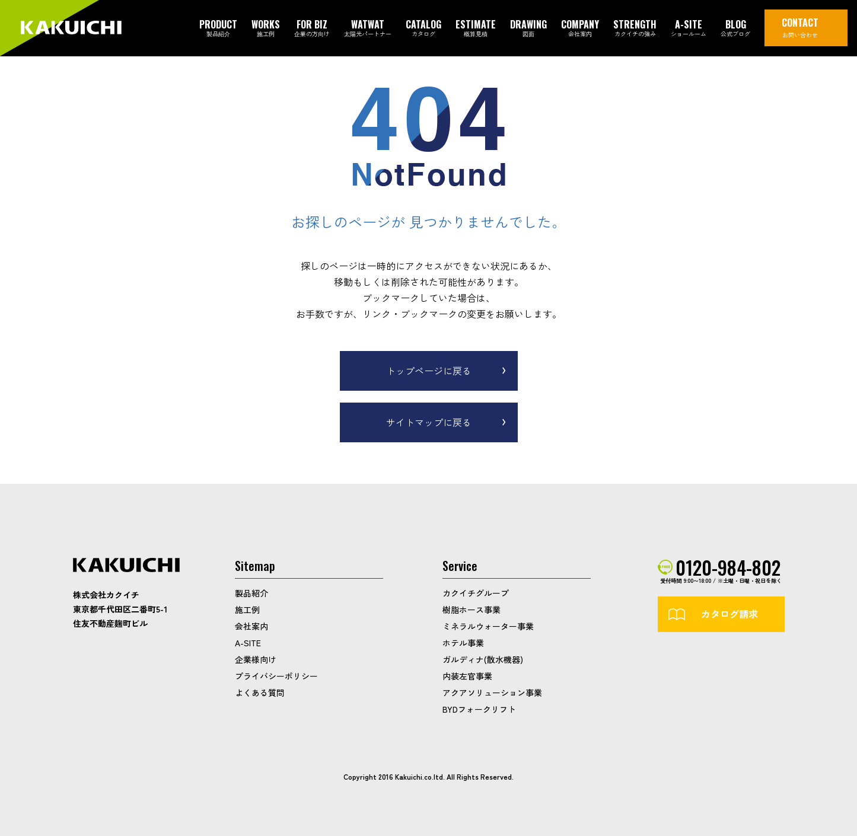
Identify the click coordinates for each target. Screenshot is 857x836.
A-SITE (248, 643)
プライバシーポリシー (276, 676)
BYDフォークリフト (479, 709)
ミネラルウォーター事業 (488, 626)
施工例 (247, 609)
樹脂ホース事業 (471, 609)
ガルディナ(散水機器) (482, 659)
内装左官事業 (467, 676)
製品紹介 (251, 593)
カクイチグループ (475, 593)
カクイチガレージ (71, 28)
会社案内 (251, 626)
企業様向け (255, 659)
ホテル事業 (463, 643)
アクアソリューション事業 (492, 692)
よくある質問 (260, 692)
